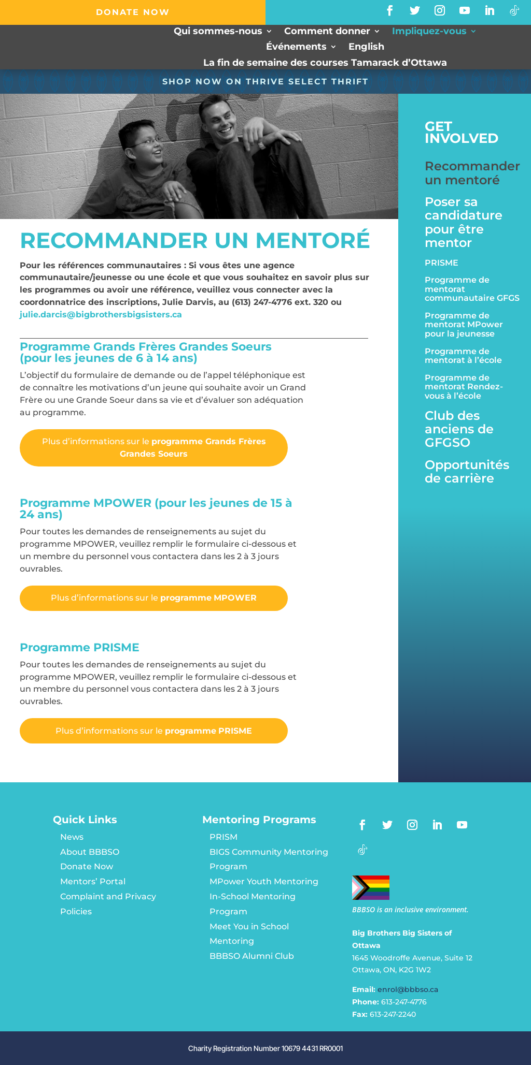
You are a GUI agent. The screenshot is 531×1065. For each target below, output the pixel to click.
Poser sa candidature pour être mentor (463, 222)
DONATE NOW (133, 12)
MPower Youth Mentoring (263, 881)
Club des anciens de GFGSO (459, 429)
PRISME (441, 263)
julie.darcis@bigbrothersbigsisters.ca (101, 314)
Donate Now (86, 867)
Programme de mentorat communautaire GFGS (472, 289)
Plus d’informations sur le (154, 447)
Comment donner (327, 32)
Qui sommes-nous (218, 32)
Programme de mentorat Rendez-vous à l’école (464, 387)
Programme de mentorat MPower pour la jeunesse (464, 325)
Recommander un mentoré (472, 173)
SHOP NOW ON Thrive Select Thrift (265, 81)
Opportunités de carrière (467, 472)
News (71, 837)
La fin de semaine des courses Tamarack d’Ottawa (325, 63)
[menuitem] (366, 49)
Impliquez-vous (429, 32)
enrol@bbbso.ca (408, 989)
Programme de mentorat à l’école (463, 356)
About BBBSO (89, 852)
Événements (296, 48)
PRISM (223, 837)
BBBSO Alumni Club (251, 956)
